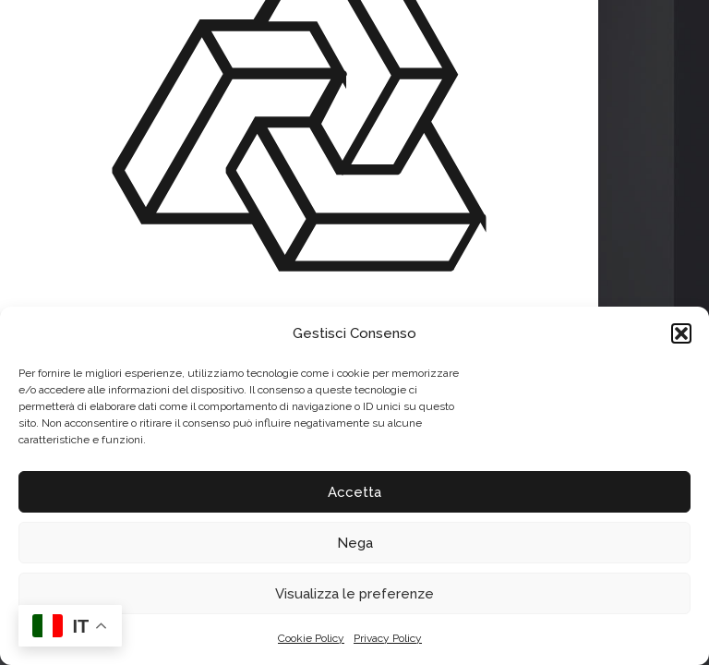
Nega (355, 543)
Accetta (354, 492)
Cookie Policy (311, 638)
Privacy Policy (388, 638)
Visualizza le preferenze (354, 594)
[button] (681, 333)
